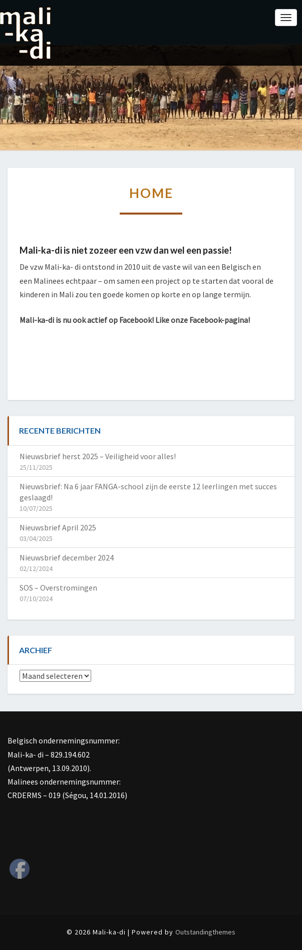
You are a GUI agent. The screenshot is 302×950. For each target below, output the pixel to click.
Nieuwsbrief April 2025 (58, 527)
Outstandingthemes (205, 931)
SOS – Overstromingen (58, 588)
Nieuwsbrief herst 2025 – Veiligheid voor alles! (98, 456)
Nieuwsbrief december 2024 (67, 557)
